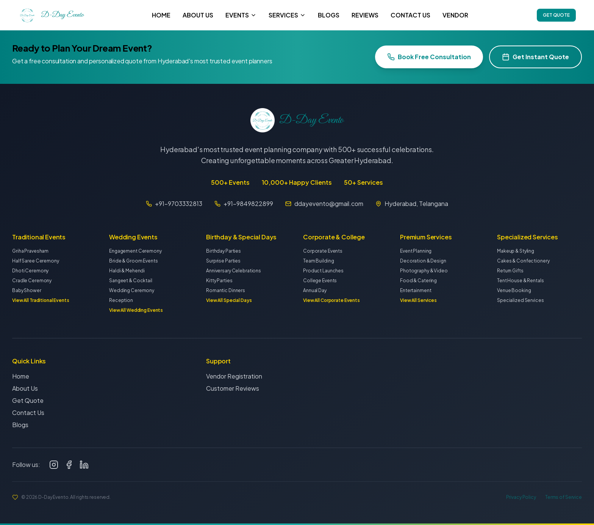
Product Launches (323, 271)
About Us (25, 390)
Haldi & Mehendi (127, 271)
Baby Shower (26, 290)
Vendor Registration (234, 380)
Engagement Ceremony (135, 251)
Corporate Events (322, 251)
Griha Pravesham (30, 251)
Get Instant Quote (535, 57)
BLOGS (328, 15)
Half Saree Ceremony (35, 261)
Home (20, 378)
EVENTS (240, 15)
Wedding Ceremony (131, 290)
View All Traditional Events (40, 300)
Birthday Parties (223, 251)
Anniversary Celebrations (233, 271)
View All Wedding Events (136, 310)
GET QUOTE (556, 15)
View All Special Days (229, 300)
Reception (121, 300)
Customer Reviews (232, 392)
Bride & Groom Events (133, 261)
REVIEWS (365, 15)
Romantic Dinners (225, 290)
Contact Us (28, 414)
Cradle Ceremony (32, 280)
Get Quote (28, 402)
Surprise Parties (223, 261)
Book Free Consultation (429, 57)
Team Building (318, 261)
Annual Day (315, 290)
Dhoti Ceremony (30, 271)
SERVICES (287, 15)
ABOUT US (198, 15)
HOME (161, 15)
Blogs (20, 427)
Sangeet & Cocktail (130, 280)
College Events (320, 280)
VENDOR (455, 15)
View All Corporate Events (331, 300)
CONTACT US (410, 15)
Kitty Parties (219, 280)
